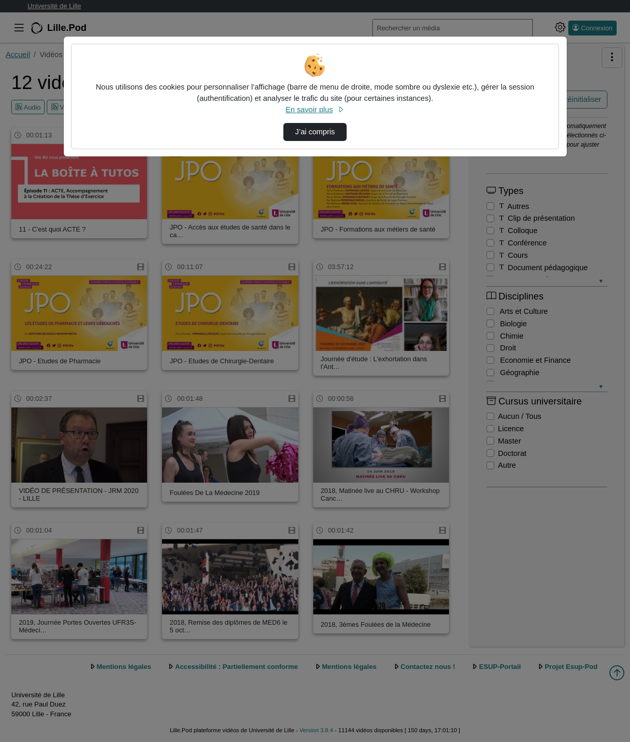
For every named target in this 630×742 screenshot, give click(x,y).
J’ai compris (315, 132)
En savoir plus (314, 109)
